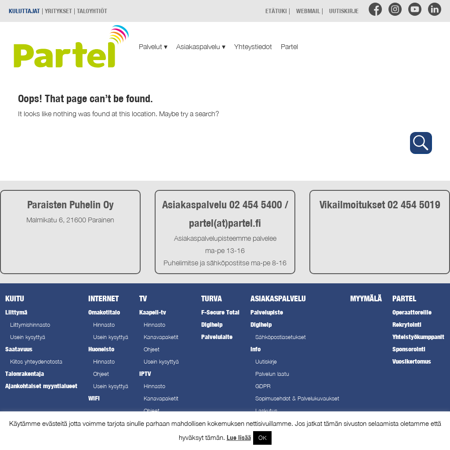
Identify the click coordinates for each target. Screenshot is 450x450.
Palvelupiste (266, 312)
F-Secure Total (220, 312)
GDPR (263, 386)
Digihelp (211, 324)
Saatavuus (19, 349)
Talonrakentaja (24, 373)
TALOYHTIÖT (92, 10)
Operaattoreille (412, 312)
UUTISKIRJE (344, 10)
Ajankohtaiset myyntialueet (41, 385)
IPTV (145, 373)
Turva (211, 298)
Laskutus (266, 410)
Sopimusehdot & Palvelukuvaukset (297, 398)
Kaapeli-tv (152, 312)
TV (143, 298)
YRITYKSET (58, 10)
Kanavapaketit (161, 337)
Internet (103, 298)
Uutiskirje (266, 361)
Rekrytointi (406, 324)
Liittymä (16, 312)
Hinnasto (104, 324)
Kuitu (14, 298)
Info (255, 349)
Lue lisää (239, 437)
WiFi (94, 398)
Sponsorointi (408, 349)
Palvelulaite (216, 336)
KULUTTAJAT (24, 10)
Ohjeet (101, 374)
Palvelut (153, 46)
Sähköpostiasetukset (280, 337)
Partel (289, 46)
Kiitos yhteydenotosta (36, 361)
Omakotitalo (104, 312)
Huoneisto (101, 349)
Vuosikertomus (411, 361)
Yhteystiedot (253, 46)
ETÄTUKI (276, 10)
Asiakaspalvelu (200, 46)
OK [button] (262, 437)
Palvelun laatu (272, 374)
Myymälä (366, 298)
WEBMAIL (308, 10)
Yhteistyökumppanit (418, 336)
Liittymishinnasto (30, 324)
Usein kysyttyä (27, 337)
